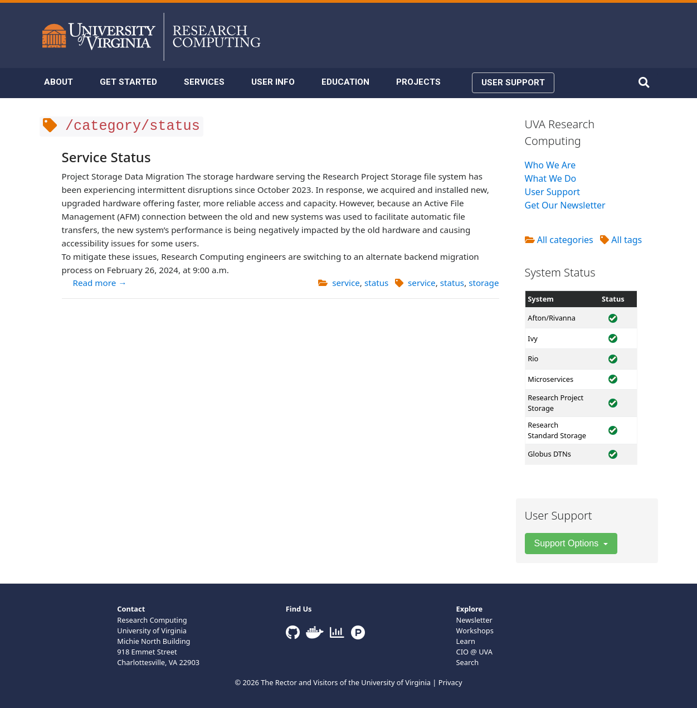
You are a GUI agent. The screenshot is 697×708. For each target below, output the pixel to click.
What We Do (551, 178)
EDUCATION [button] (345, 82)
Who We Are (550, 165)
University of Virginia (396, 682)
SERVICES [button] (204, 82)
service (346, 282)
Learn (465, 641)
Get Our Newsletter (565, 205)
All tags (621, 240)
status (376, 282)
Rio (533, 358)
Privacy (450, 682)
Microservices (550, 379)
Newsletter (474, 620)
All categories (559, 240)
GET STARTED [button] (128, 82)
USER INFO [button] (273, 82)
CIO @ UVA (474, 652)
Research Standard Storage (557, 430)
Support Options (567, 543)
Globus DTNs (549, 454)
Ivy (532, 338)
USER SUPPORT (513, 82)
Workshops (475, 630)
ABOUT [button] (58, 82)
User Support (553, 192)
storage (484, 282)
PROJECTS (418, 82)
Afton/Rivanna (552, 318)
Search (467, 662)
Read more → (100, 282)
